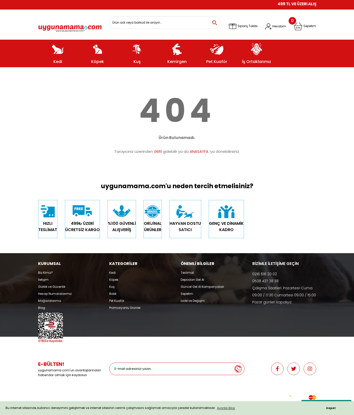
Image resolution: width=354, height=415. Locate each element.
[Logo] (70, 26)
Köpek (113, 280)
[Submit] (238, 369)
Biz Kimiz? (45, 272)
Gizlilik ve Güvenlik (51, 287)
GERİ (158, 151)
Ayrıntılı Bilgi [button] (226, 408)
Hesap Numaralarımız (55, 294)
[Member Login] (275, 26)
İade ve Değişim (193, 301)
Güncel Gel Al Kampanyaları (202, 287)
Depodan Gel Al (192, 280)
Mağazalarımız (49, 301)
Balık (112, 294)
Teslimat (187, 272)
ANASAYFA (199, 151)
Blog (41, 308)
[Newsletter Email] (170, 369)
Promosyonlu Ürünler (125, 308)
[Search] (165, 22)
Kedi (112, 272)
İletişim (43, 280)
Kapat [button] (331, 408)
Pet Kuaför (116, 301)
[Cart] (305, 26)
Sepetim (187, 294)
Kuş (111, 287)
